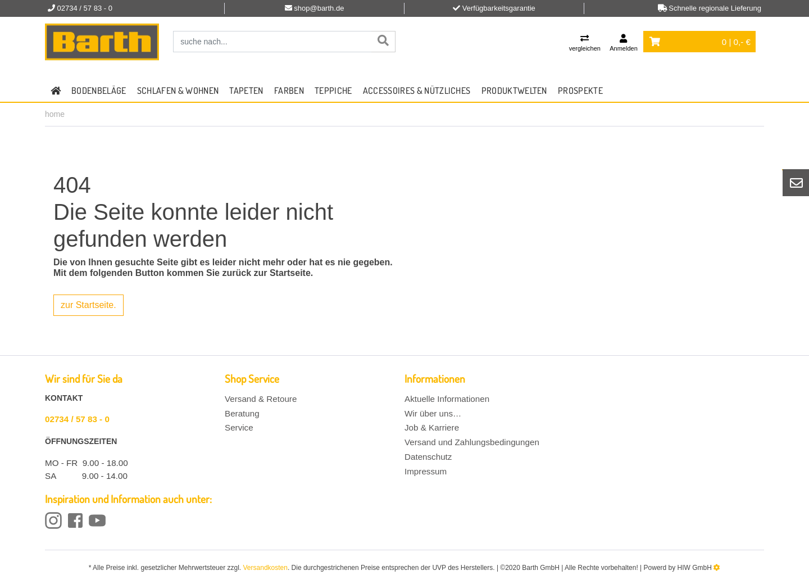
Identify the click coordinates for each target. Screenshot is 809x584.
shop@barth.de (319, 8)
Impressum (425, 471)
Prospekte (580, 90)
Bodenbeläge (98, 90)
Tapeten (246, 90)
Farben (289, 90)
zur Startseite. (88, 305)
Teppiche (333, 90)
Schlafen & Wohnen (178, 90)
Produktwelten (514, 90)
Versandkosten (265, 568)
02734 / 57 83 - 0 (77, 419)
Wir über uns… (432, 413)
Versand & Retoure (261, 399)
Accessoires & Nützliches (417, 90)
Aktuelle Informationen (446, 399)
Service (239, 427)
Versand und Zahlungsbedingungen (471, 442)
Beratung (242, 413)
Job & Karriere (431, 427)
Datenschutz (428, 456)
